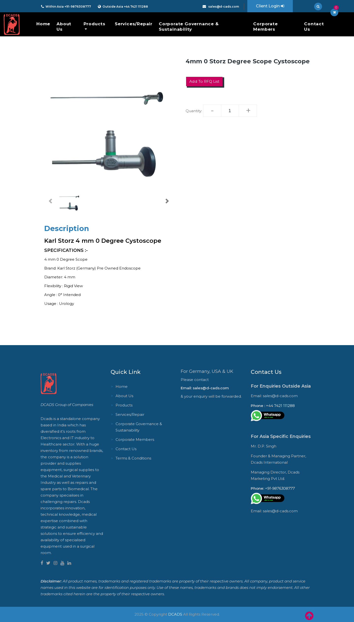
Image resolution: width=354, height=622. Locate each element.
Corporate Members (265, 26)
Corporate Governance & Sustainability (189, 26)
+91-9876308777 (77, 6)
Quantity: (194, 110)
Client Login (270, 6)
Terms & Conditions (133, 458)
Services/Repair (133, 23)
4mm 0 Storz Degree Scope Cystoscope (248, 61)
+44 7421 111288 (135, 6)
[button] (50, 201)
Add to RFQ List (205, 81)
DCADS (175, 614)
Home (43, 23)
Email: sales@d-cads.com (205, 388)
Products (94, 23)
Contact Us (314, 26)
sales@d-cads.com (223, 6)
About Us (64, 26)
